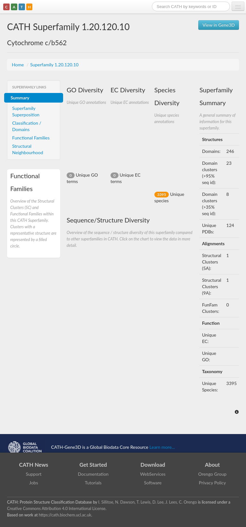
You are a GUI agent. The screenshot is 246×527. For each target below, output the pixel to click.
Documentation (93, 474)
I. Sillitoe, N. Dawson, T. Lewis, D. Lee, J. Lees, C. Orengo (147, 502)
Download (153, 464)
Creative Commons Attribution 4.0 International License (56, 508)
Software (153, 482)
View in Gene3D (218, 25)
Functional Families (31, 137)
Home (18, 64)
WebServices (152, 474)
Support (33, 474)
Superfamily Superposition (25, 111)
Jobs (33, 482)
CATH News (33, 464)
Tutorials (93, 482)
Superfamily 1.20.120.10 (54, 64)
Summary (20, 97)
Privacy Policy (212, 482)
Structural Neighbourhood (27, 149)
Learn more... (162, 447)
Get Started (93, 464)
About (212, 464)
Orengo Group (212, 474)
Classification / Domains (26, 126)
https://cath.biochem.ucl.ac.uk (65, 515)
